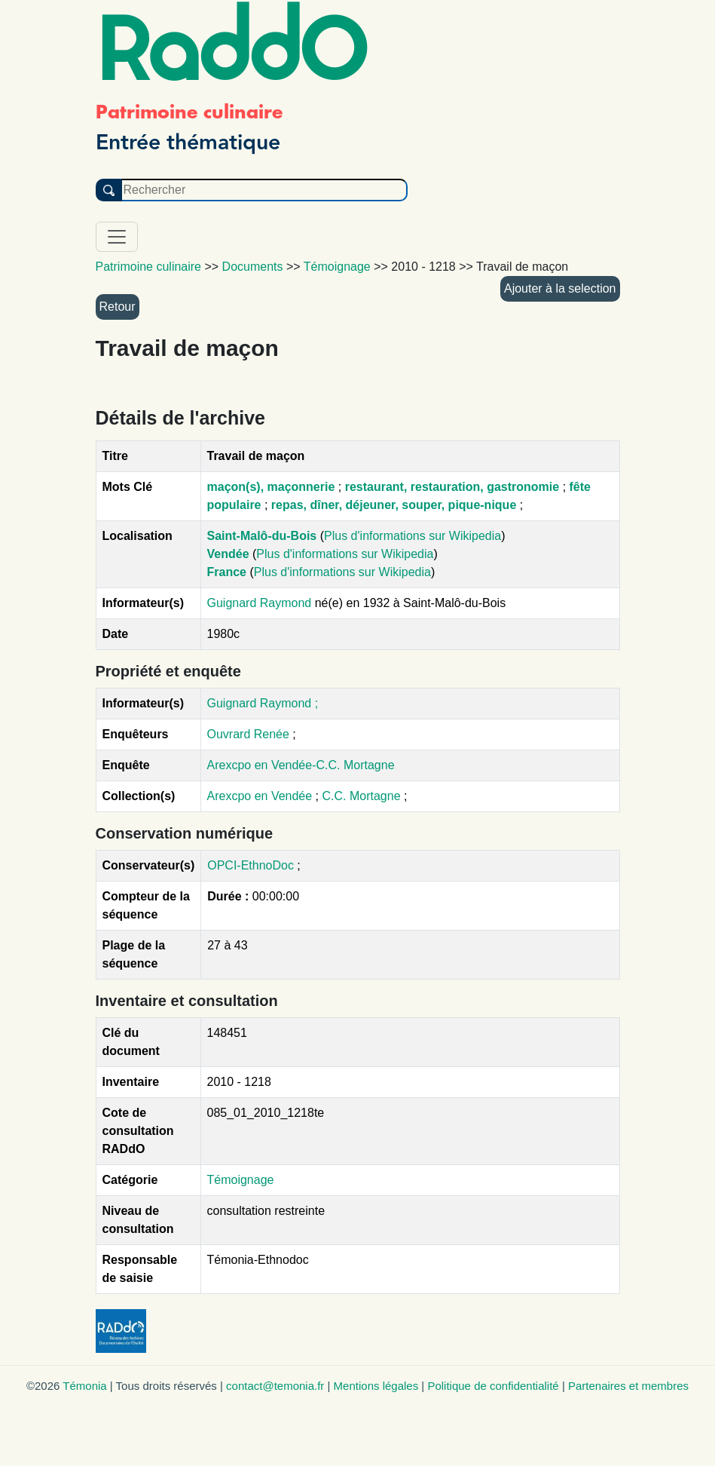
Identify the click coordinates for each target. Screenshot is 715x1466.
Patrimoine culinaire (149, 266)
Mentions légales (376, 1385)
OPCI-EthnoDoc (250, 865)
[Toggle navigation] (117, 237)
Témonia (84, 1385)
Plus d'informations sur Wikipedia (412, 535)
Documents (252, 266)
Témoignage (240, 1179)
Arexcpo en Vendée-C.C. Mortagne (301, 765)
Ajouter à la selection (560, 288)
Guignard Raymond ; (263, 703)
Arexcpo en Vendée (261, 796)
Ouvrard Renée (248, 734)
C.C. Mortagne (363, 796)
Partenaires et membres (628, 1385)
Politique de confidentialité (492, 1385)
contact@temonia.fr (275, 1385)
